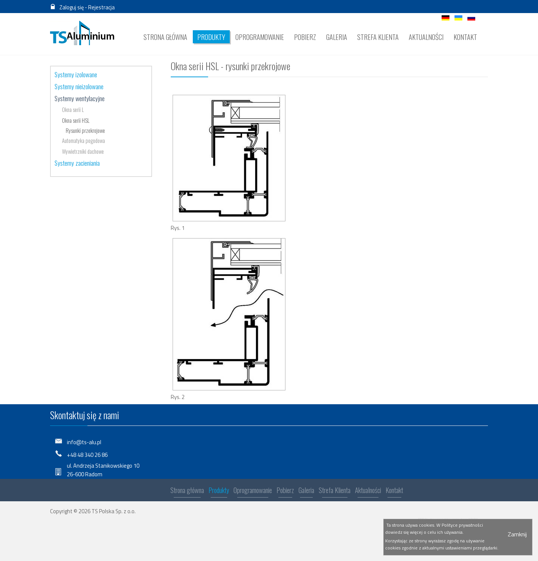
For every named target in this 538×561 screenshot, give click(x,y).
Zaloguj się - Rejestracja (87, 7)
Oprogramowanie (253, 491)
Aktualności (368, 491)
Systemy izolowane (76, 74)
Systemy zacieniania (77, 163)
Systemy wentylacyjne (80, 98)
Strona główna (187, 491)
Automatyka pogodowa (83, 140)
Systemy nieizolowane (79, 86)
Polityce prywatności (462, 525)
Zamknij (517, 534)
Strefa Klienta (334, 491)
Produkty (218, 491)
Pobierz (285, 491)
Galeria (306, 491)
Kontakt (394, 491)
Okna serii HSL (75, 120)
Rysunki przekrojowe (85, 130)
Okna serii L (73, 109)
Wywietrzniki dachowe (83, 151)
